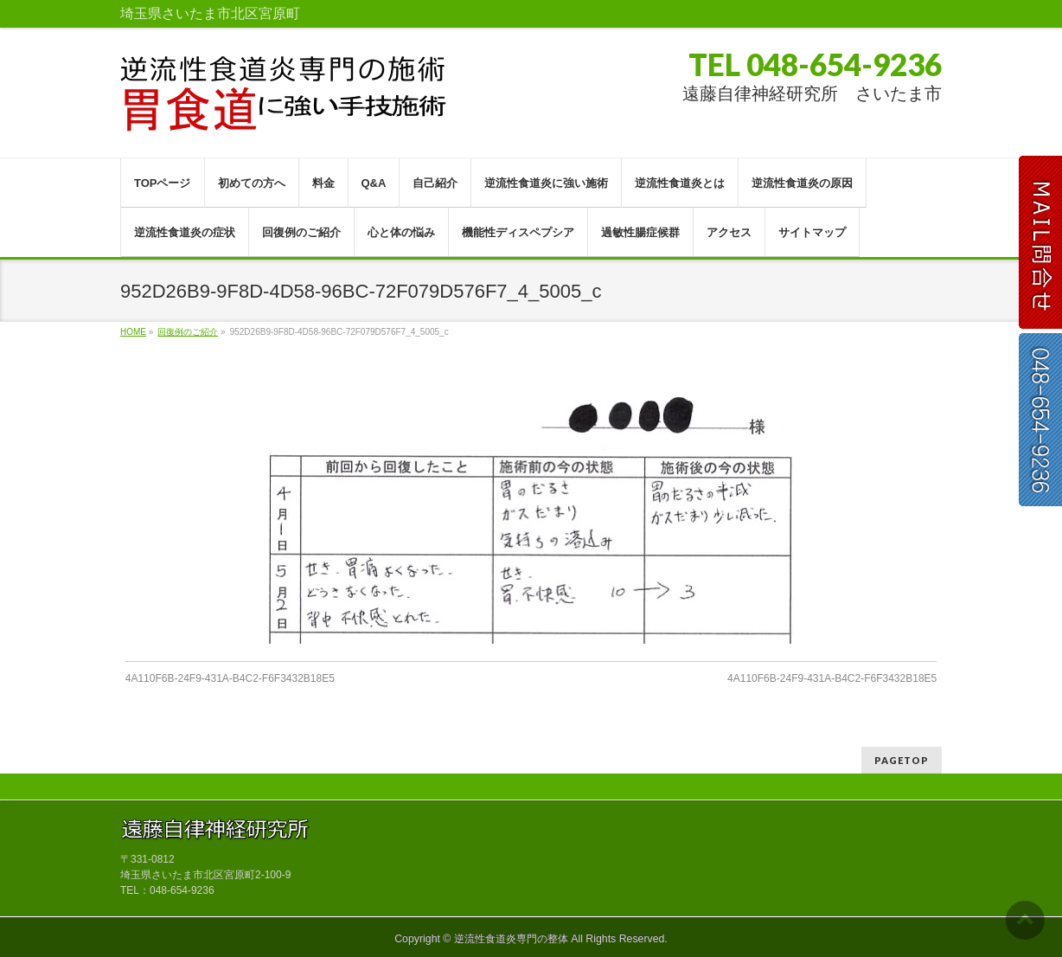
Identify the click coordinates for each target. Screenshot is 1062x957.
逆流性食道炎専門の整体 (511, 939)
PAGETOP (901, 760)
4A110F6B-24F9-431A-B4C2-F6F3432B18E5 (230, 678)
